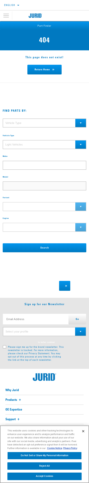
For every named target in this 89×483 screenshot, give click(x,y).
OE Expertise (13, 409)
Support (13, 419)
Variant (6, 198)
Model (5, 177)
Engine (6, 218)
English (9, 5)
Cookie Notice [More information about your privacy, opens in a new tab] (54, 448)
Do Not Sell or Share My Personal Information (44, 455)
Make (5, 156)
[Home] (35, 15)
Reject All (44, 465)
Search (44, 248)
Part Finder (44, 25)
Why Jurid (12, 390)
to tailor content (46, 342)
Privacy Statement (39, 353)
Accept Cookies (44, 476)
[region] (44, 454)
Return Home (42, 69)
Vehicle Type (8, 135)
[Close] (83, 431)
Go (77, 319)
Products (13, 400)
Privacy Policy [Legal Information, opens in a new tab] (70, 448)
